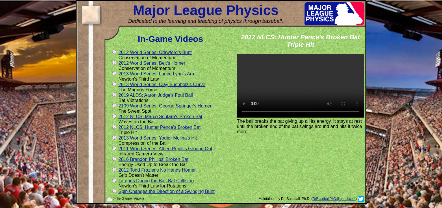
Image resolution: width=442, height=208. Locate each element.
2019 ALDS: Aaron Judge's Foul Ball (155, 95)
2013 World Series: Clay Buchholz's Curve (161, 84)
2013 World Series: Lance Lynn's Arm (156, 73)
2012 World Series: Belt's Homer (151, 63)
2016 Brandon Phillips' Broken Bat (153, 159)
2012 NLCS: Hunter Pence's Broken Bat (159, 127)
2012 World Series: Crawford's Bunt (155, 52)
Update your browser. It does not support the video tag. (300, 86)
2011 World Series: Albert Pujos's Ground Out (165, 148)
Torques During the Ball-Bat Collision (156, 180)
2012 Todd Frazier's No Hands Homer (157, 170)
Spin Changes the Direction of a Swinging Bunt (166, 191)
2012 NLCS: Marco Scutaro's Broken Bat (160, 116)
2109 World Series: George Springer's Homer (164, 105)
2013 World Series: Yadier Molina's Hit (157, 137)
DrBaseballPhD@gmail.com (334, 199)
